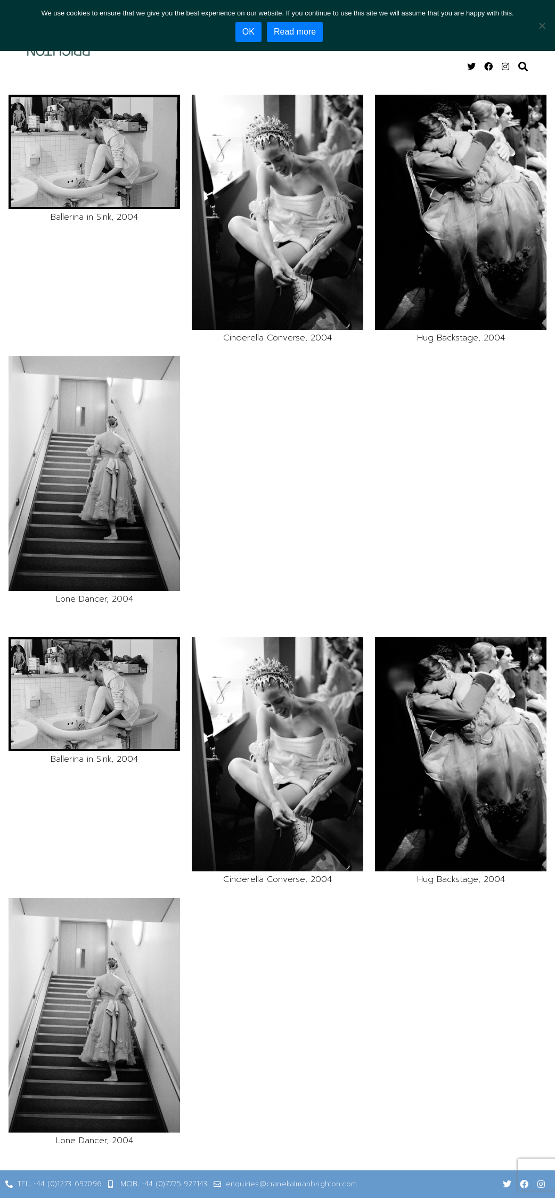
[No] (541, 25)
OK (249, 31)
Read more (296, 31)
